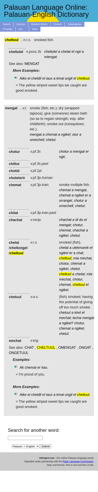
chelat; (80, 274)
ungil (68, 78)
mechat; (65, 318)
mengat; (65, 225)
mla (76, 258)
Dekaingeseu (75, 24)
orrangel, (66, 201)
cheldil (36, 78)
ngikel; (66, 134)
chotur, (78, 225)
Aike (23, 78)
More (35, 29)
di (76, 220)
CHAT (29, 348)
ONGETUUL (18, 353)
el (72, 52)
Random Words (39, 24)
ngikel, (64, 235)
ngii (78, 52)
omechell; (37, 140)
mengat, (81, 190)
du (81, 220)
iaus (49, 78)
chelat (66, 52)
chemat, (65, 230)
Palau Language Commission (78, 461)
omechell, (66, 206)
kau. (44, 367)
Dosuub (58, 24)
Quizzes (20, 24)
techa (77, 318)
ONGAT (85, 348)
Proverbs (7, 29)
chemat (51, 134)
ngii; (62, 157)
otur (75, 134)
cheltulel (50, 52)
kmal (60, 78)
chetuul (65, 313)
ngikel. (64, 290)
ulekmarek (80, 248)
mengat (36, 134)
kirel (77, 313)
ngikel (79, 195)
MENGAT (32, 64)
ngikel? (67, 323)
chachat (65, 220)
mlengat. (51, 57)
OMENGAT (67, 348)
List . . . (22, 29)
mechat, (86, 258)
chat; (80, 253)
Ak (22, 367)
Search (6, 24)
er (87, 151)
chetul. (51, 140)
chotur (64, 151)
